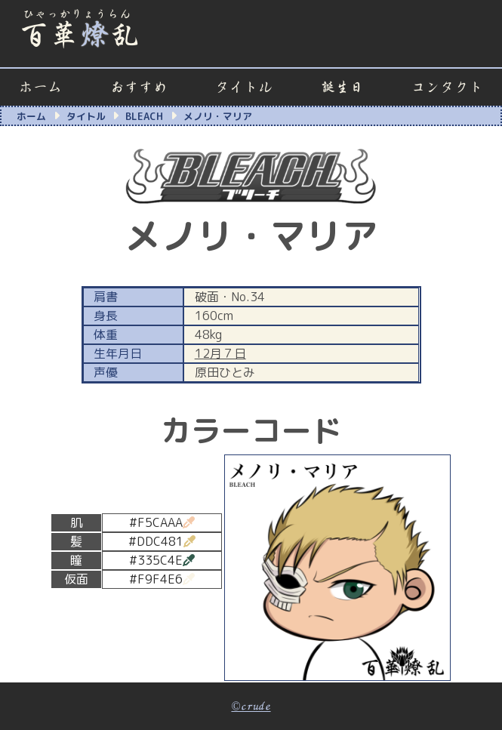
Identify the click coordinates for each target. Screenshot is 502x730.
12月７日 (220, 353)
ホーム (40, 87)
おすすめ (139, 87)
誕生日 (342, 87)
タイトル (244, 87)
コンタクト (447, 87)
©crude (250, 707)
